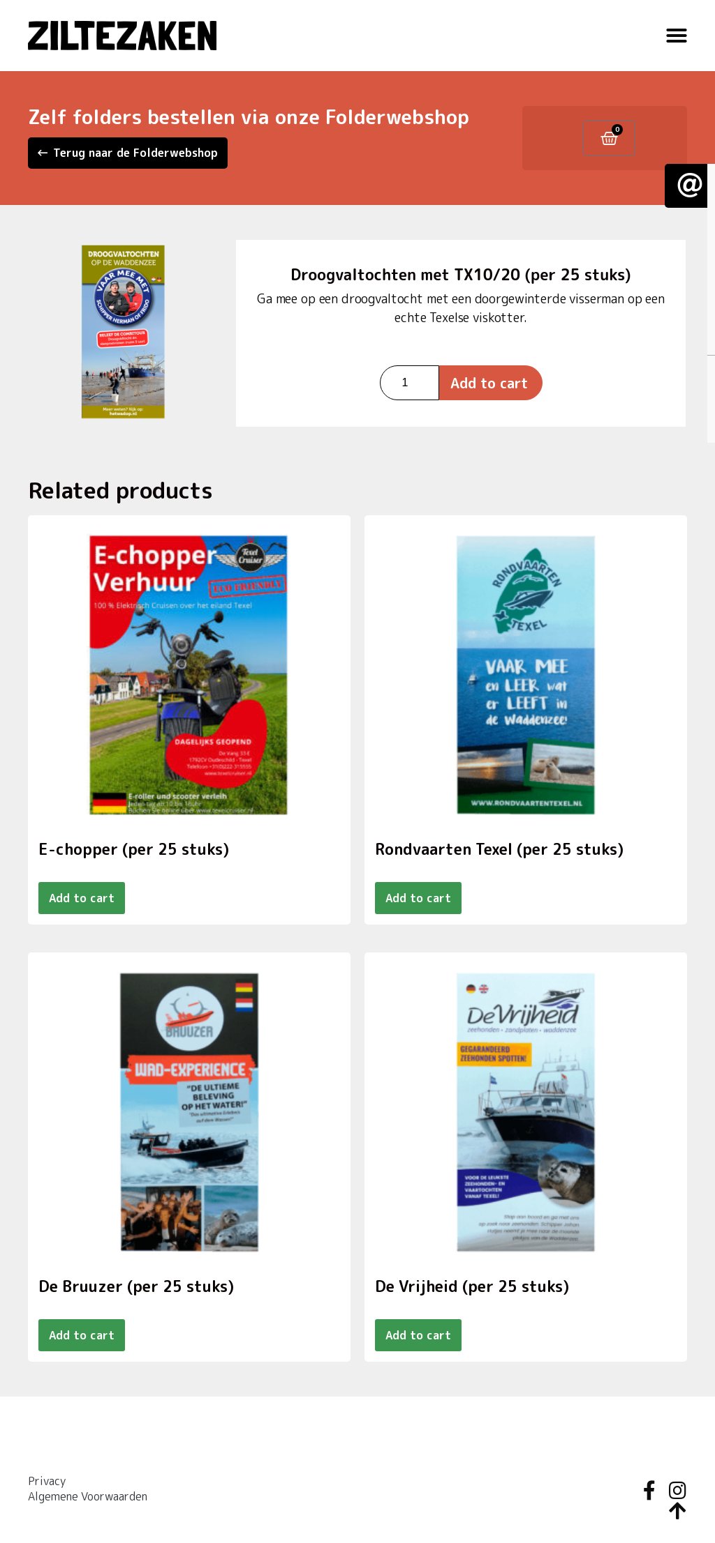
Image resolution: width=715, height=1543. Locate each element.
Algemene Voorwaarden (87, 1496)
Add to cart (489, 383)
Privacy (47, 1481)
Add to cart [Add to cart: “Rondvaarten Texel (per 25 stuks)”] (418, 898)
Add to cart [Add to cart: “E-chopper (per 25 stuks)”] (82, 898)
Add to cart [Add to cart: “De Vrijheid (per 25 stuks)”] (418, 1335)
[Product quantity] (409, 382)
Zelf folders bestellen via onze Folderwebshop (248, 116)
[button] (676, 35)
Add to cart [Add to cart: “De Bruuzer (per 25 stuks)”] (82, 1335)
